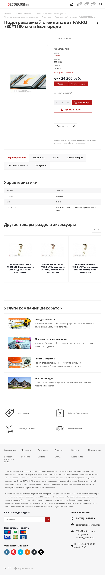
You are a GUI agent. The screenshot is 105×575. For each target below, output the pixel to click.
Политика (43, 450)
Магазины (26, 450)
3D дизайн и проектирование (51, 339)
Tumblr (41, 552)
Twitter (20, 552)
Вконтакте (7, 552)
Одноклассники (27, 552)
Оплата (41, 456)
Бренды (75, 450)
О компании (10, 450)
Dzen (34, 552)
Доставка (25, 456)
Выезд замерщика (45, 319)
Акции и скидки (23, 413)
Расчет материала (45, 358)
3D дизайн (61, 84)
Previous (94, 230)
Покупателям (94, 450)
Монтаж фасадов (78, 84)
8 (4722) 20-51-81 (84, 518)
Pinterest (13, 552)
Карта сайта (77, 456)
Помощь (59, 450)
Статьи (58, 456)
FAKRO (57, 55)
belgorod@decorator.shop (88, 524)
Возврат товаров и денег (9, 459)
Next (98, 230)
